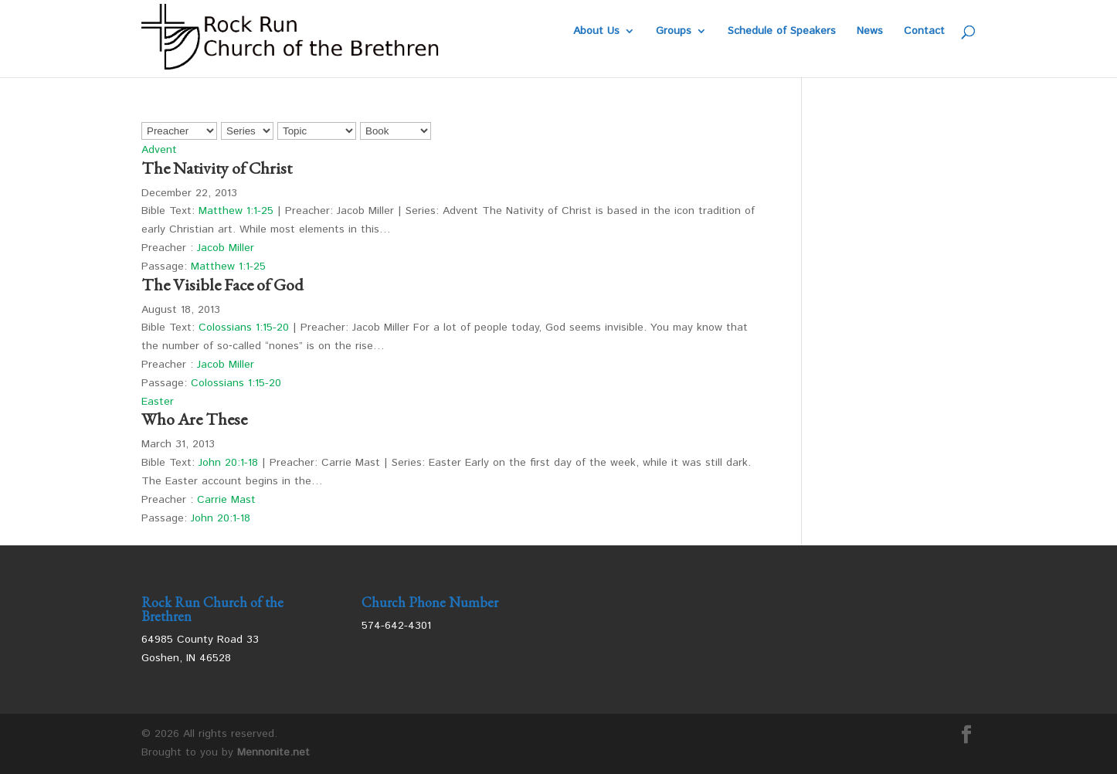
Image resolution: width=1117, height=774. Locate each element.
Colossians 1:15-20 (244, 327)
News (870, 32)
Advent (159, 150)
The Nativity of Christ (216, 168)
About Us (596, 32)
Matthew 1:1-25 (236, 211)
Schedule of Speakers (782, 32)
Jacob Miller (225, 248)
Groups (673, 32)
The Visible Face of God (222, 284)
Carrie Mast (226, 500)
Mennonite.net (273, 752)
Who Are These (194, 419)
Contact (924, 32)
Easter (157, 401)
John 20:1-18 (228, 462)
